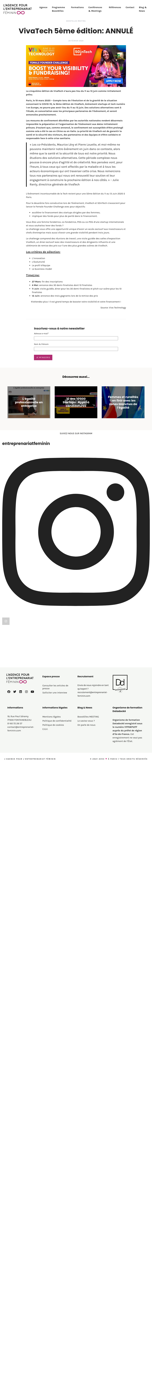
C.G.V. (45, 834)
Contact (130, 7)
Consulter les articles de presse (55, 792)
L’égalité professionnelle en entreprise (29, 402)
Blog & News (143, 9)
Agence (43, 7)
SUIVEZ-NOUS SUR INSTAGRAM (76, 433)
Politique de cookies (53, 830)
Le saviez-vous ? (86, 826)
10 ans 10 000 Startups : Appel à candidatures (76, 402)
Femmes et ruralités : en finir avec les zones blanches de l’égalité (123, 402)
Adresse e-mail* (41, 333)
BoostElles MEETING (76, 21)
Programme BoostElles (58, 9)
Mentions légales (51, 822)
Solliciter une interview (54, 798)
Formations (77, 7)
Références (115, 7)
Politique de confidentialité (57, 826)
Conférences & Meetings (95, 9)
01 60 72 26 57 (14, 829)
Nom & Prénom (41, 344)
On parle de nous (86, 830)
